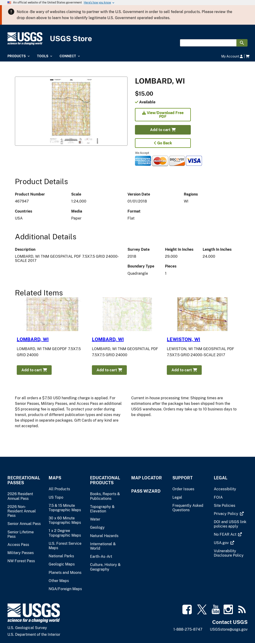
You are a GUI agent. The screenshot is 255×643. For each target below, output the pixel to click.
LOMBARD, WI (33, 339)
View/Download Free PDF (163, 115)
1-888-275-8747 (187, 629)
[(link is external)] (226, 513)
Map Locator (146, 477)
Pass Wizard (146, 491)
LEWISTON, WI (183, 339)
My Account (232, 56)
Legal (220, 477)
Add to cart (163, 130)
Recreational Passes (23, 480)
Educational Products (105, 480)
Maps (55, 477)
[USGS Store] (127, 38)
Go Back (163, 143)
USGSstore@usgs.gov (229, 629)
